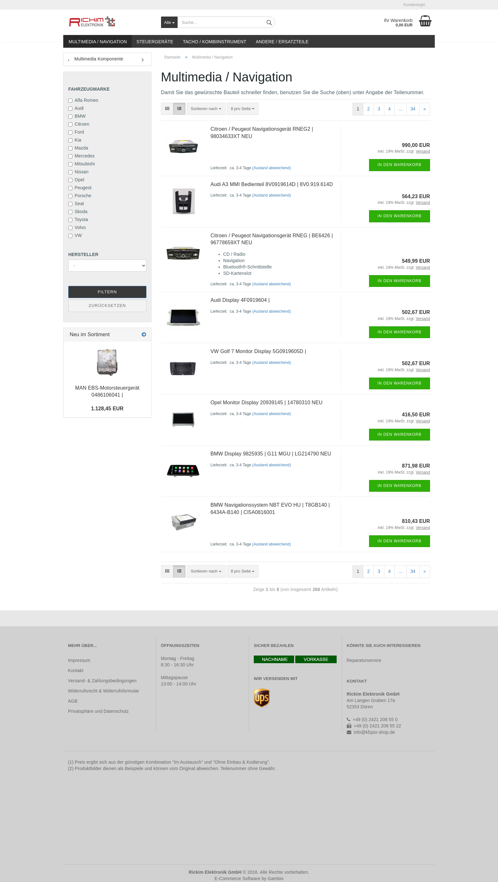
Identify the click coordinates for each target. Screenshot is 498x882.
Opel (76, 179)
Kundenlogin (414, 5)
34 (412, 108)
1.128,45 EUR (107, 408)
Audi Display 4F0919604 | (240, 300)
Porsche (79, 195)
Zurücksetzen (107, 305)
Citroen (78, 124)
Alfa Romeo (83, 100)
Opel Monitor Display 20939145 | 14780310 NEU (267, 402)
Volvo (77, 227)
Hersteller (83, 254)
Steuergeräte (155, 41)
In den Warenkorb (399, 165)
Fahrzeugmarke (89, 89)
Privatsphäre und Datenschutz (98, 711)
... (400, 108)
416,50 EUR (416, 414)
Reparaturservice (364, 660)
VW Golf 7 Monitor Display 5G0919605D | (258, 351)
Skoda (77, 211)
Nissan (78, 171)
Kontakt (75, 670)
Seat (76, 203)
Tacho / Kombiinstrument (214, 41)
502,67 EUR (416, 312)
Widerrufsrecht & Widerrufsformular (103, 690)
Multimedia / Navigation (98, 41)
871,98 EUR (416, 466)
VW (75, 235)
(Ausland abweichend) (271, 168)
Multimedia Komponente (95, 58)
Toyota (78, 219)
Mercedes (81, 155)
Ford (76, 132)
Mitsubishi (81, 163)
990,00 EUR (416, 145)
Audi (76, 108)
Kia (74, 139)
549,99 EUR (416, 261)
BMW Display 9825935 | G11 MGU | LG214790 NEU (271, 453)
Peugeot (79, 187)
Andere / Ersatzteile (282, 41)
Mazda (78, 147)
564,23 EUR (416, 196)
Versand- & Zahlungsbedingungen (102, 680)
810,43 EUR (416, 521)
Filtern (107, 291)
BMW (77, 116)
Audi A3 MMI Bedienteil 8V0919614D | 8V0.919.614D (272, 184)
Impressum (79, 660)
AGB (72, 701)
